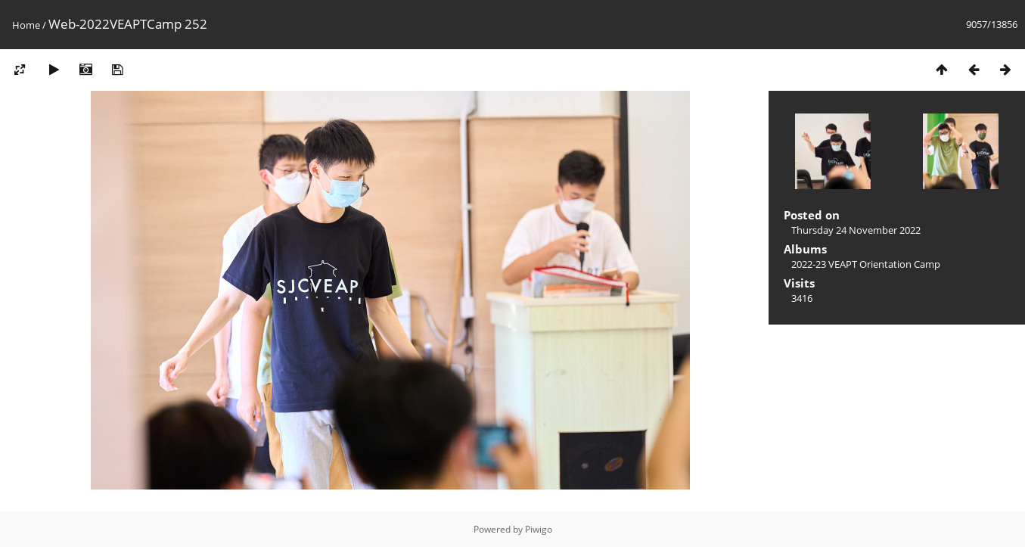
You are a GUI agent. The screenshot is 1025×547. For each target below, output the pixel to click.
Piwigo (538, 529)
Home (26, 25)
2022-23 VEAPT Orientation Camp (865, 264)
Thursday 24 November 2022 (856, 230)
